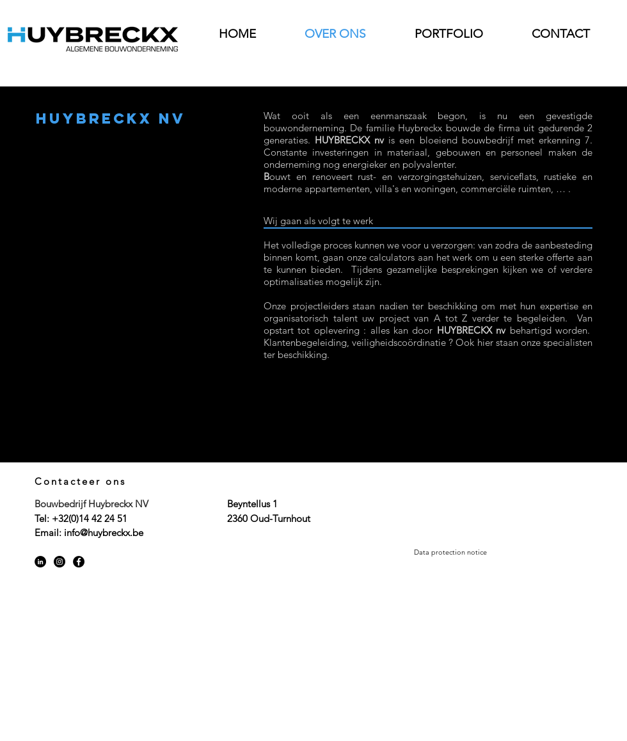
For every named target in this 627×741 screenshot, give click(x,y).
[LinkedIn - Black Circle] (40, 561)
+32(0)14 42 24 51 (89, 518)
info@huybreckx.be (103, 532)
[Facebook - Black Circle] (78, 561)
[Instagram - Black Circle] (59, 561)
